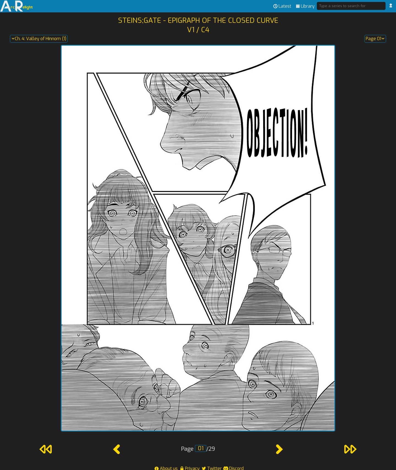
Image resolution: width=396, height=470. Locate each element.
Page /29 (198, 449)
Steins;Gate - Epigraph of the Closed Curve (198, 20)
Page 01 (375, 38)
